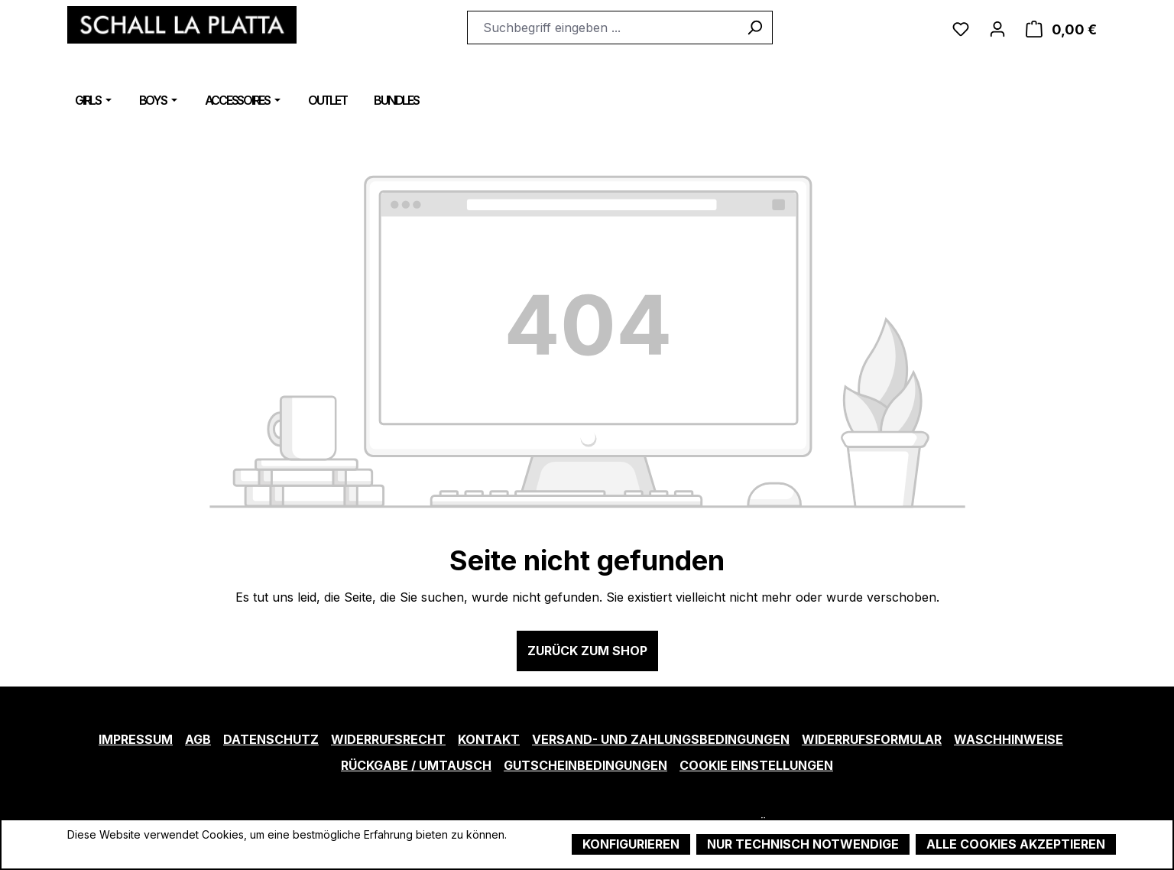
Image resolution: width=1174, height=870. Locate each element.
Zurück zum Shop (587, 650)
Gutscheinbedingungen (585, 765)
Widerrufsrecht (388, 739)
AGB (198, 739)
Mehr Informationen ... (121, 850)
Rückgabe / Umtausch (416, 765)
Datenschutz (271, 739)
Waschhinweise (1008, 739)
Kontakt (489, 739)
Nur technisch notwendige (803, 844)
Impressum (136, 739)
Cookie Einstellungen (756, 765)
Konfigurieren (630, 844)
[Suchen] (755, 27)
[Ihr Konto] (997, 27)
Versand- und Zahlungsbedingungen (661, 739)
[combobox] (602, 27)
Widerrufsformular (872, 739)
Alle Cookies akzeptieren (1015, 844)
